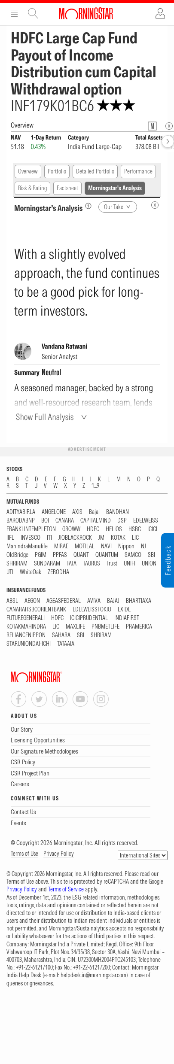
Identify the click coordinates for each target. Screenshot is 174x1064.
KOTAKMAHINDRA (26, 626)
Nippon (126, 546)
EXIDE (124, 609)
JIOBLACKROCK (75, 538)
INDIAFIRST (126, 618)
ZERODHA (58, 572)
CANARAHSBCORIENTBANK (36, 609)
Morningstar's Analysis (115, 188)
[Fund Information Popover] (152, 126)
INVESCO (30, 538)
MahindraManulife (27, 546)
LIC (135, 538)
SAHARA (61, 635)
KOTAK (118, 538)
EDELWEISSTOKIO (92, 609)
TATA (71, 563)
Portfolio (57, 171)
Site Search (33, 13)
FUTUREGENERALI (25, 618)
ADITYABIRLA (20, 512)
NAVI (106, 546)
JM (101, 538)
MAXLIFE (75, 626)
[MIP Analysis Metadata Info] (155, 205)
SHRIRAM (16, 563)
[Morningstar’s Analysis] (88, 206)
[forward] (168, 141)
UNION (149, 563)
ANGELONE (54, 512)
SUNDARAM (47, 563)
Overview (28, 171)
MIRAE (61, 546)
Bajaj (94, 512)
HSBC (134, 529)
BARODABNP (20, 520)
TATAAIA (65, 644)
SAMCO (133, 555)
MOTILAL (85, 546)
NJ (143, 546)
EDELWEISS (145, 520)
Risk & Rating (32, 188)
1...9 (95, 486)
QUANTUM (106, 555)
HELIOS (114, 529)
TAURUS (91, 563)
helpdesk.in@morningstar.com (93, 975)
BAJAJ (113, 601)
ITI (49, 538)
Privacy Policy (58, 853)
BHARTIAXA (138, 601)
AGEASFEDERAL (63, 601)
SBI (151, 555)
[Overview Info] (169, 126)
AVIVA (94, 601)
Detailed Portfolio (95, 171)
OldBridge (17, 555)
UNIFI (129, 563)
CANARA (64, 520)
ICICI (152, 529)
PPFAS (60, 555)
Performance (138, 171)
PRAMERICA (139, 626)
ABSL (12, 601)
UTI (9, 572)
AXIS (77, 512)
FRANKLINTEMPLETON (31, 529)
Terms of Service (66, 889)
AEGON (32, 601)
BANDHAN (117, 512)
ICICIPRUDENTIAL (89, 618)
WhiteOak (30, 572)
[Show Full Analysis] (52, 416)
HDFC (93, 529)
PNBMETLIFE (105, 626)
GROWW (71, 529)
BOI (45, 520)
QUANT (81, 555)
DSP (122, 520)
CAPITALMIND (95, 520)
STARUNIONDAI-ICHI (28, 644)
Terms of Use (24, 853)
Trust (112, 563)
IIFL (10, 538)
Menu (14, 13)
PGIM (40, 555)
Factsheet (67, 188)
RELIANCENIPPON (26, 635)
